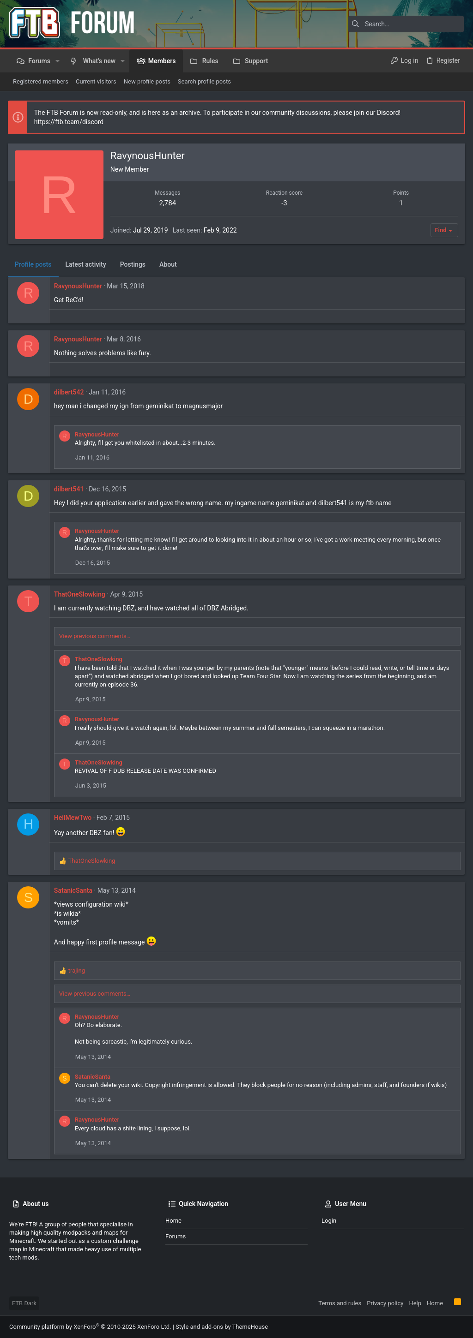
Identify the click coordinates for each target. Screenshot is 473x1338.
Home (173, 1220)
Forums (175, 1236)
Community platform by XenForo (90, 1326)
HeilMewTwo (74, 817)
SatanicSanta (74, 890)
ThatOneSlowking (81, 594)
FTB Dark (24, 1303)
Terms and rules (339, 1303)
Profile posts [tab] (34, 264)
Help (415, 1303)
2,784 (168, 203)
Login (328, 1220)
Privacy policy (385, 1303)
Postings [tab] (134, 264)
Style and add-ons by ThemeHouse (222, 1326)
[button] (57, 61)
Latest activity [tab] (87, 264)
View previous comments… (96, 636)
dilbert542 (70, 392)
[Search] (406, 24)
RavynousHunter (79, 286)
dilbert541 (70, 489)
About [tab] (169, 264)
